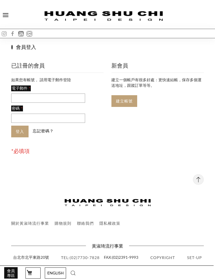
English (55, 273)
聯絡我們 (85, 223)
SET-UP (194, 257)
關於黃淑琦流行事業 (30, 223)
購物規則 (63, 223)
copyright (162, 257)
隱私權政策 (109, 223)
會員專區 (11, 273)
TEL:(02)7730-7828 (80, 257)
